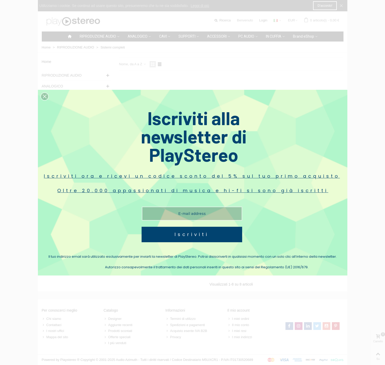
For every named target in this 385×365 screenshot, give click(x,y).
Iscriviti (192, 223)
